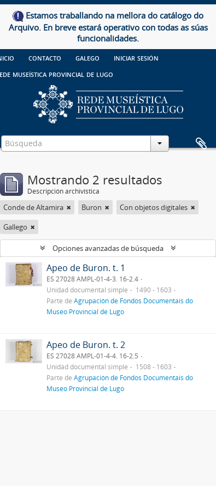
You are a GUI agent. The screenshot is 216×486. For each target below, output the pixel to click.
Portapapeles (201, 144)
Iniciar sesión (136, 57)
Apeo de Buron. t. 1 (85, 268)
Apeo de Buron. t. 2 (85, 345)
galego (87, 57)
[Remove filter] (69, 207)
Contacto (44, 57)
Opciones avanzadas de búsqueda (108, 248)
